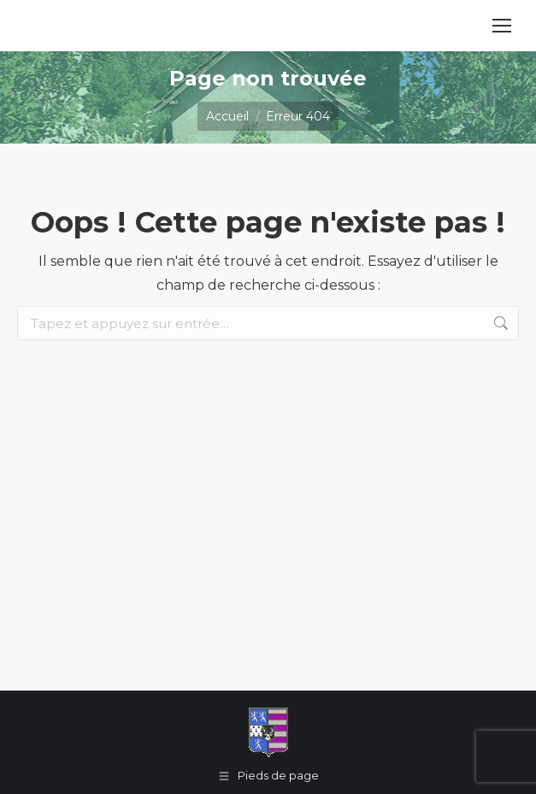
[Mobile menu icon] (502, 26)
